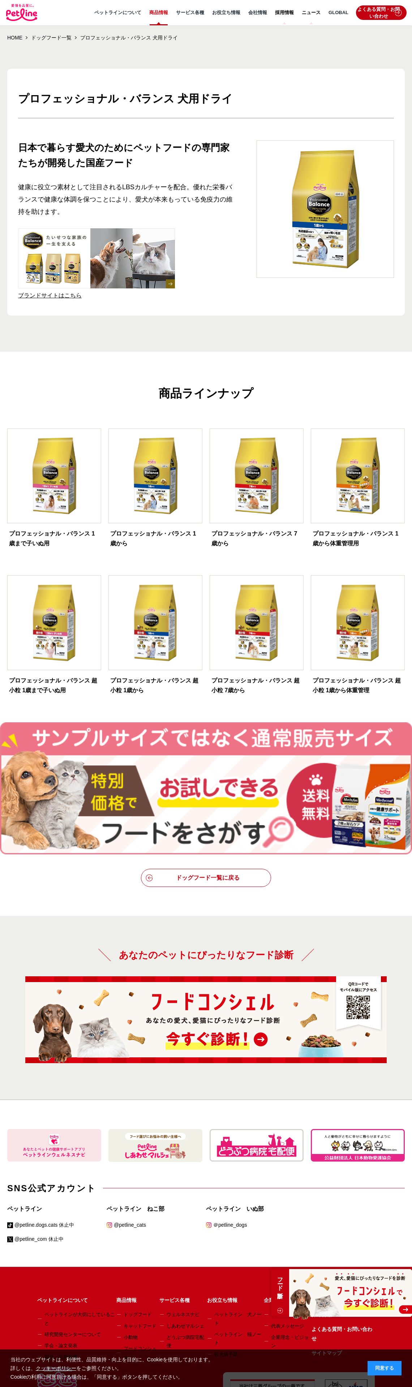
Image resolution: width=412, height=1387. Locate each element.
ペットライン (24, 1128)
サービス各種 (190, 12)
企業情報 (274, 1219)
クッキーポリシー (56, 1368)
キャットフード (140, 1245)
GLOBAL (338, 12)
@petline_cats (130, 1144)
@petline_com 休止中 (39, 1158)
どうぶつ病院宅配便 (185, 1260)
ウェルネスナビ (183, 1233)
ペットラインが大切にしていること (79, 1237)
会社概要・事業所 (290, 1233)
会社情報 (257, 12)
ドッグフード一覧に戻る (193, 796)
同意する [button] (384, 1368)
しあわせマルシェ (185, 1245)
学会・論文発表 (60, 1264)
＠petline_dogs (230, 1144)
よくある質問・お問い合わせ (379, 13)
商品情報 (158, 12)
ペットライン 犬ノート (237, 1237)
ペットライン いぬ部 (235, 1128)
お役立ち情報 (226, 12)
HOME (14, 38)
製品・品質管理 (60, 1276)
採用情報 (284, 12)
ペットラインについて (117, 12)
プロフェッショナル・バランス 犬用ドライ (129, 38)
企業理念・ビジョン (290, 1260)
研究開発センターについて (72, 1253)
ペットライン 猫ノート (237, 1257)
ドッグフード (138, 1233)
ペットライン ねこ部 (135, 1128)
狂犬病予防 (226, 1273)
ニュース (311, 12)
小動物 (131, 1256)
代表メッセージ (287, 1245)
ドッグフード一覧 (51, 38)
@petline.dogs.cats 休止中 (44, 1144)
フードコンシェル (140, 1271)
